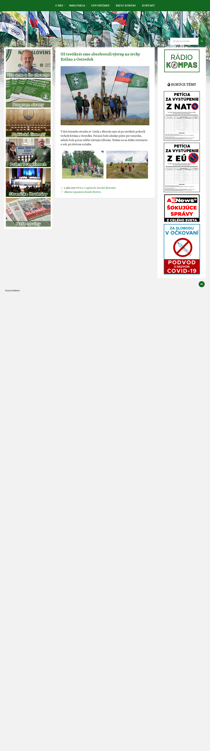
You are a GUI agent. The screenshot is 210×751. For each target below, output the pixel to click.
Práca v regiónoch (86, 188)
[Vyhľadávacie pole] (188, 41)
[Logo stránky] (31, 28)
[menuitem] (59, 5)
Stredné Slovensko (106, 188)
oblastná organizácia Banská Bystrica (82, 192)
